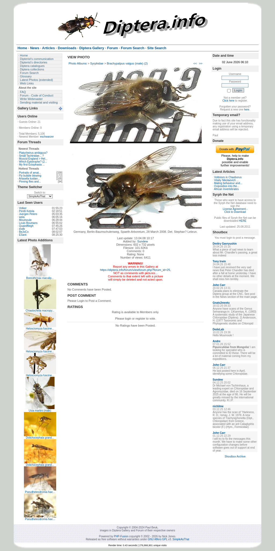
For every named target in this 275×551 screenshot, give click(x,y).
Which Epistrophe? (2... (33, 161)
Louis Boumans (28, 222)
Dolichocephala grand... (40, 437)
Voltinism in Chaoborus (227, 177)
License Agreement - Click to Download (235, 210)
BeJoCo (24, 231)
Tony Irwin (219, 261)
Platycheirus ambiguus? (33, 152)
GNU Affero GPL (157, 539)
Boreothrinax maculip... (40, 278)
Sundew (142, 241)
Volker (23, 208)
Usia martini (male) (40, 410)
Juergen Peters (28, 214)
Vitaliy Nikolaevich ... (226, 180)
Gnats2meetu (221, 302)
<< (195, 63)
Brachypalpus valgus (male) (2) (127, 63)
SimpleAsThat (180, 539)
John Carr (219, 285)
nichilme (218, 406)
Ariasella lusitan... (29, 178)
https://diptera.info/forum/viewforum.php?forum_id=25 (135, 269)
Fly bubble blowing (30, 175)
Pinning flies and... (30, 181)
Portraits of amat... (30, 172)
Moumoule (25, 220)
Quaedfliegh (26, 225)
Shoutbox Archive (235, 456)
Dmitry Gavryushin (225, 243)
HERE (243, 220)
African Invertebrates (226, 189)
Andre (216, 341)
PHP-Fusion (121, 536)
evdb (22, 228)
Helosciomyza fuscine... (40, 328)
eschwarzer (47, 136)
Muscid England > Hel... (33, 158)
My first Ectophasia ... (32, 164)
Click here (228, 100)
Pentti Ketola (26, 211)
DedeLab (218, 329)
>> (200, 63)
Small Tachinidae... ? (31, 155)
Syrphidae (97, 63)
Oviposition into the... (226, 186)
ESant (22, 234)
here (246, 109)
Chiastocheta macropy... (40, 310)
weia (22, 217)
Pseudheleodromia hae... (40, 492)
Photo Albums (77, 63)
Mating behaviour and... (228, 183)
